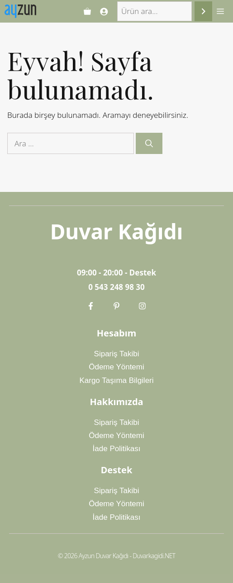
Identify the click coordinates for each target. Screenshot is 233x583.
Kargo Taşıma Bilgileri (116, 380)
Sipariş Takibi (116, 354)
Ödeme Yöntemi (116, 367)
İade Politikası (117, 448)
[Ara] (203, 11)
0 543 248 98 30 (116, 287)
